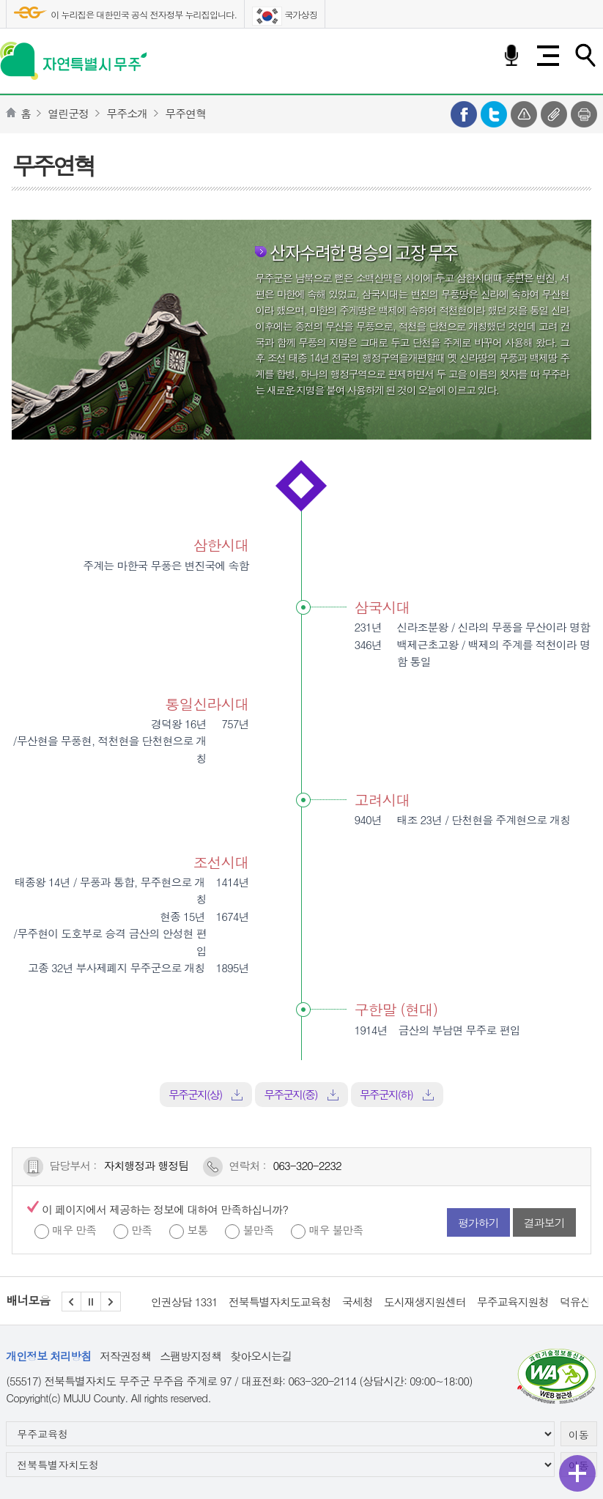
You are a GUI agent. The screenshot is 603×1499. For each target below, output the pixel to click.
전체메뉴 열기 (548, 55)
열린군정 (68, 113)
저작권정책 (125, 1355)
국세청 (357, 1301)
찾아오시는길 (261, 1355)
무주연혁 (185, 113)
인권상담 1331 (184, 1301)
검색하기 (584, 55)
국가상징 (284, 16)
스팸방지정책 (190, 1355)
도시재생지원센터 (425, 1301)
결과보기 (544, 1222)
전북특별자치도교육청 (280, 1301)
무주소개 (126, 113)
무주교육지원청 (513, 1301)
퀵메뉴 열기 (577, 1473)
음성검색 (511, 55)
